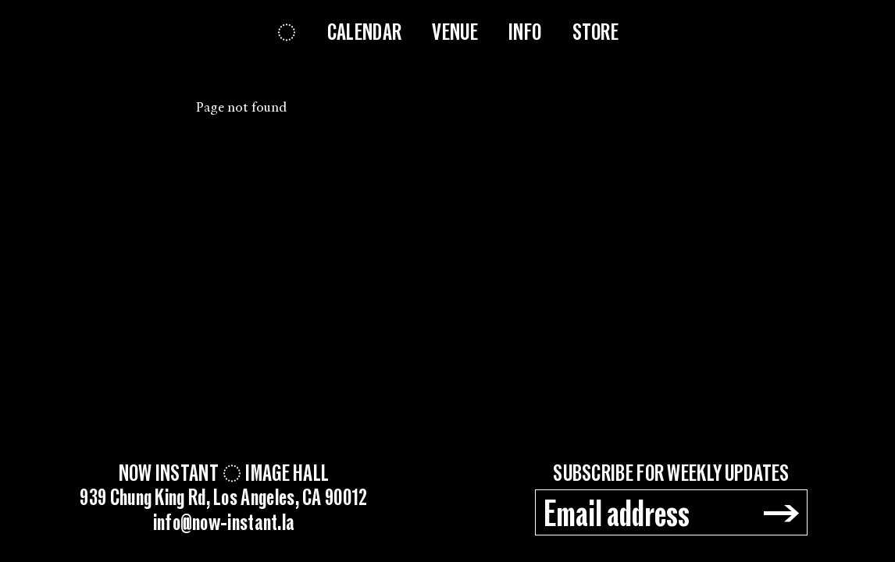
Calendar (364, 32)
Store (595, 32)
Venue (455, 32)
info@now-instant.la (224, 523)
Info (524, 32)
